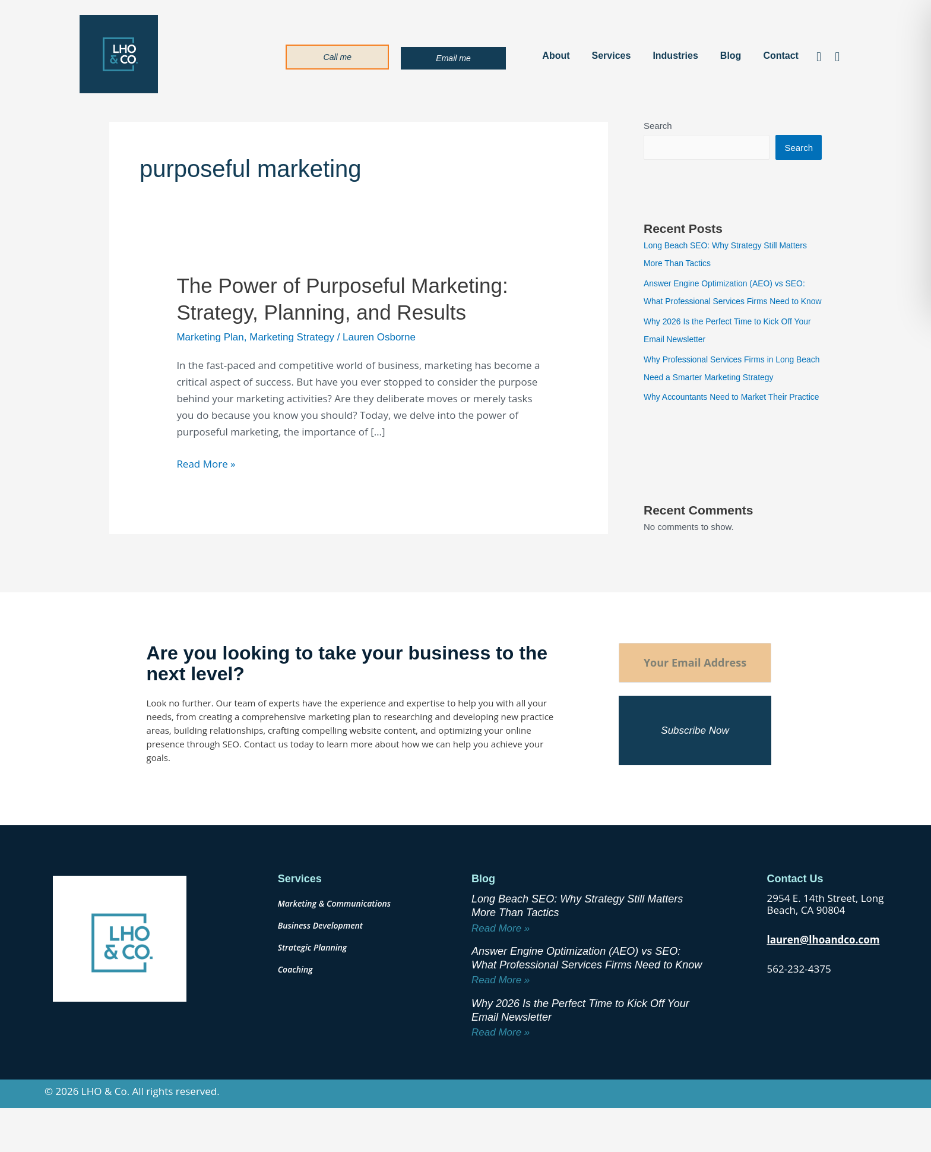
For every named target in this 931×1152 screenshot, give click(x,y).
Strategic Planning (312, 984)
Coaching (295, 1006)
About (555, 56)
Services (611, 56)
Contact (781, 56)
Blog (731, 56)
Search (658, 126)
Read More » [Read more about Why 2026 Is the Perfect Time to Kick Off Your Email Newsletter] (500, 1069)
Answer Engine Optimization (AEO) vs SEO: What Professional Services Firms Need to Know (731, 302)
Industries (675, 56)
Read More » (205, 463)
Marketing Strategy (291, 337)
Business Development (320, 962)
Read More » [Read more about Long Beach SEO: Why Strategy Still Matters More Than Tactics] (500, 965)
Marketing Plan (209, 337)
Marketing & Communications (334, 940)
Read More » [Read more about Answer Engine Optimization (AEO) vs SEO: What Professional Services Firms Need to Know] (500, 1016)
